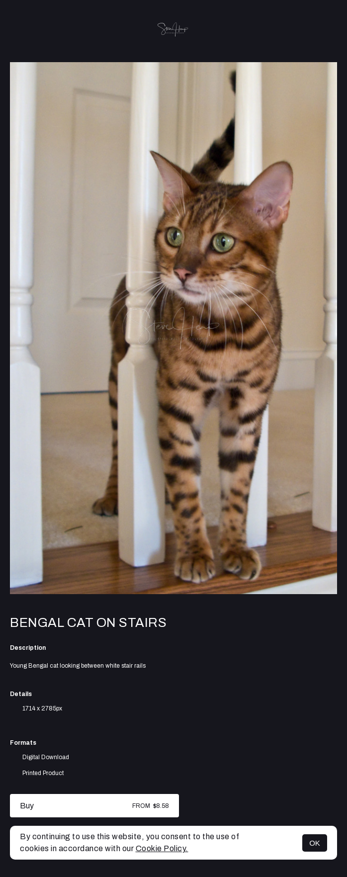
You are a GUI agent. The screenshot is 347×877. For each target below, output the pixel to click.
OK (314, 843)
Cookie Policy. (162, 848)
